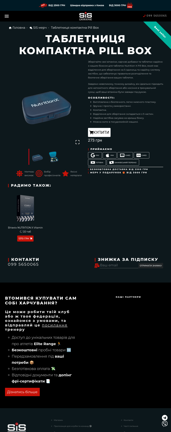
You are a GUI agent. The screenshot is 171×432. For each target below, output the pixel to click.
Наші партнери (62, 401)
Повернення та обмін (135, 389)
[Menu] (6, 16)
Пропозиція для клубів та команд (73, 377)
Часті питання (131, 377)
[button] (45, 103)
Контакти (128, 371)
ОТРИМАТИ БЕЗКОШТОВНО (32, 343)
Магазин (58, 371)
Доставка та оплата (134, 383)
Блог (56, 383)
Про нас (128, 395)
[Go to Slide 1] (37, 157)
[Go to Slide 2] (54, 156)
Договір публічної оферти (137, 401)
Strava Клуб (59, 395)
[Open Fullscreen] (77, 142)
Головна (17, 28)
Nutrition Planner (62, 389)
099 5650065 (155, 15)
